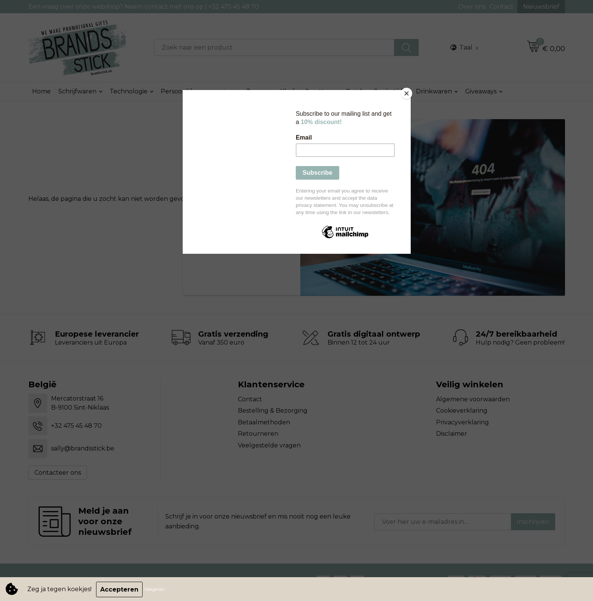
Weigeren (155, 589)
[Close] (408, 92)
